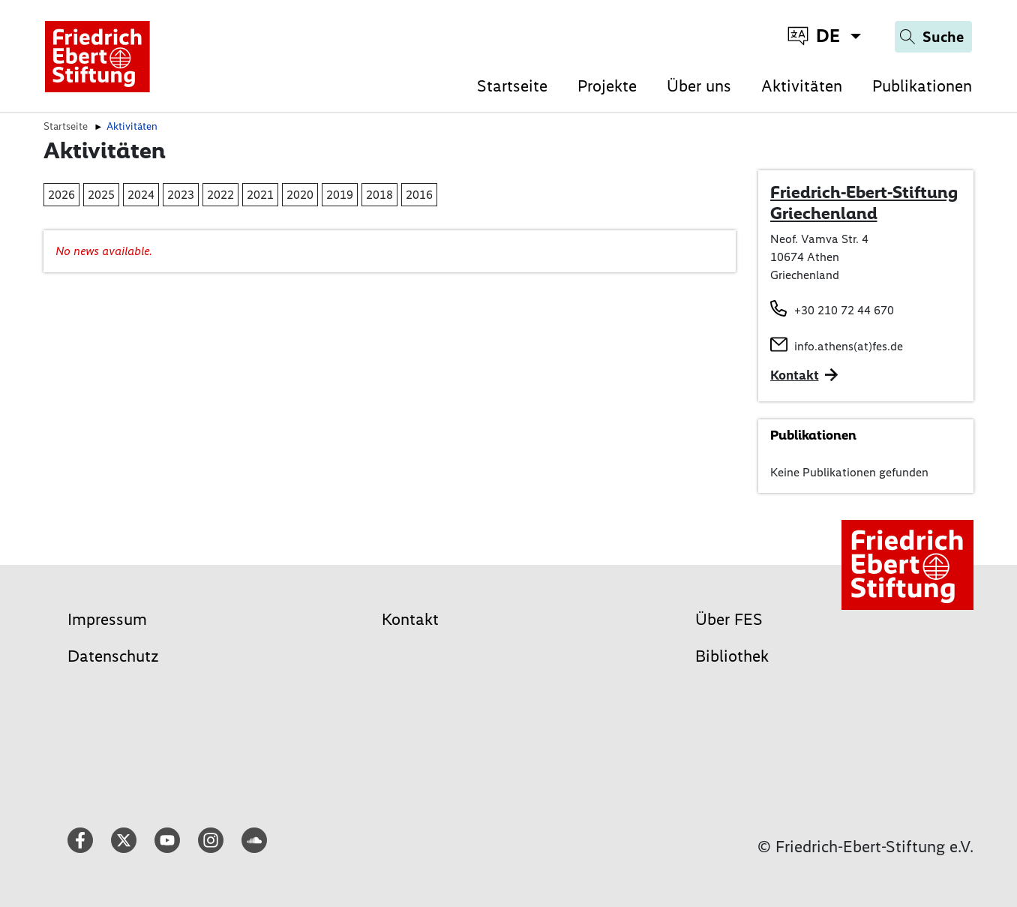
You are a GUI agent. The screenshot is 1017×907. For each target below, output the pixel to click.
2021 (260, 195)
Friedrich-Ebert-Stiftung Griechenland (864, 203)
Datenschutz (113, 656)
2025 (101, 195)
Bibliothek (732, 656)
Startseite (512, 86)
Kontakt (410, 619)
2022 (220, 195)
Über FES (729, 619)
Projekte (607, 86)
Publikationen (922, 86)
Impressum (107, 619)
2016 (419, 195)
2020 (300, 195)
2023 (180, 195)
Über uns (699, 86)
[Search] (933, 37)
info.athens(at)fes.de (848, 346)
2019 (339, 195)
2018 (379, 195)
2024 (141, 195)
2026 (61, 195)
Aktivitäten (801, 86)
